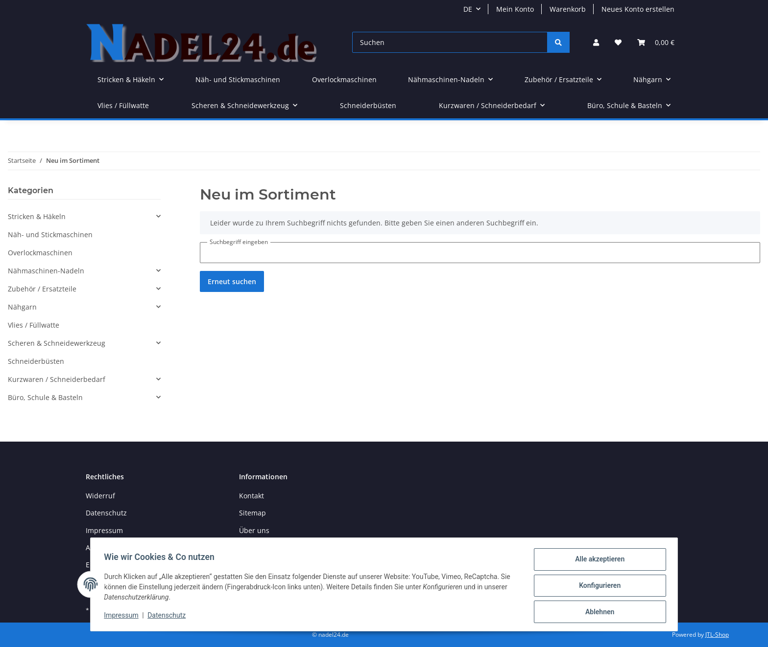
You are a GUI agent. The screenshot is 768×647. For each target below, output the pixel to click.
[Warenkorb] (655, 42)
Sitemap (252, 512)
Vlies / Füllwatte (33, 325)
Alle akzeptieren (597, 561)
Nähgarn (22, 307)
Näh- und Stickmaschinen (50, 234)
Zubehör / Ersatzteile (42, 288)
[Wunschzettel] (618, 42)
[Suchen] (450, 42)
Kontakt (251, 495)
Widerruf (100, 495)
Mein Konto (515, 9)
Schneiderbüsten (36, 361)
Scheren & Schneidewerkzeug (56, 343)
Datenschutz (106, 512)
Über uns (254, 530)
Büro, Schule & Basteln (45, 397)
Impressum (104, 530)
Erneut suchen (232, 281)
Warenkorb (568, 9)
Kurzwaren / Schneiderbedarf (56, 379)
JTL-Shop (717, 634)
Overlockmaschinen (40, 252)
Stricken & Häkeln (37, 216)
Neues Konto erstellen (637, 9)
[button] (596, 42)
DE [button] (467, 9)
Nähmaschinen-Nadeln (46, 270)
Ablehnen (597, 612)
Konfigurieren (597, 587)
